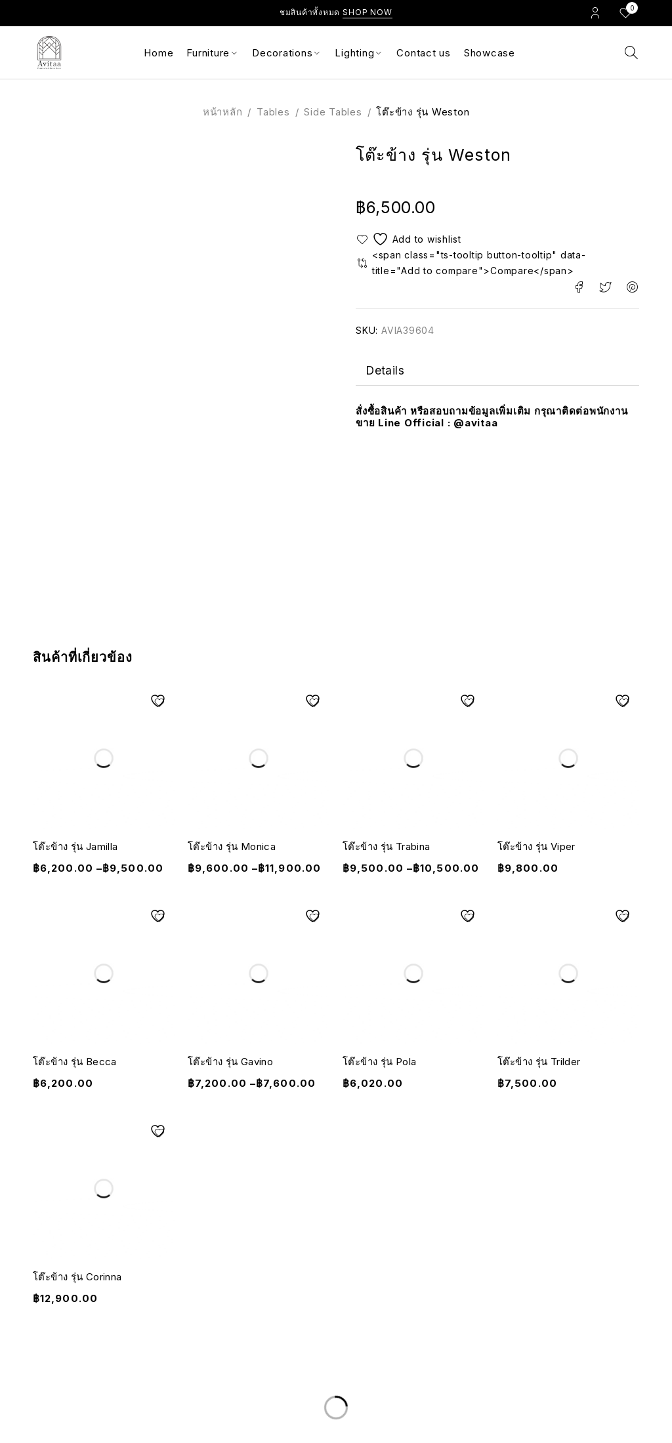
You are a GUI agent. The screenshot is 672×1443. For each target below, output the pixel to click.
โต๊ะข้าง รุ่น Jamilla (75, 846)
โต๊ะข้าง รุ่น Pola (379, 1061)
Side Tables (333, 112)
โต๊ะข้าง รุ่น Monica (232, 846)
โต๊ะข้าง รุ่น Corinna (77, 1276)
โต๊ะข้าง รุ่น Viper (536, 846)
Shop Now (367, 12)
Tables (273, 112)
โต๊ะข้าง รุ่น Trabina (386, 846)
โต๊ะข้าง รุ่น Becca (75, 1061)
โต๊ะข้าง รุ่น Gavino (230, 1061)
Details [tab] (385, 371)
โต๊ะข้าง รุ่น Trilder (538, 1061)
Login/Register (595, 12)
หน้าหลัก (223, 112)
